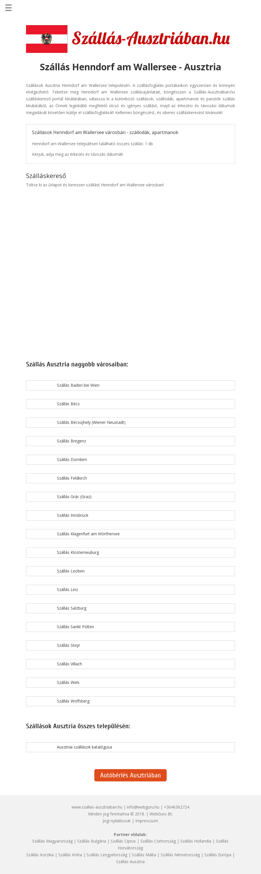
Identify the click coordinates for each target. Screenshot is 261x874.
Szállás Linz (67, 589)
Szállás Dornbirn (72, 459)
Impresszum (146, 820)
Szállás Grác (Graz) (74, 496)
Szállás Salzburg (71, 608)
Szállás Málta (144, 854)
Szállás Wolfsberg (73, 701)
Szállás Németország (180, 854)
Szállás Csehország (158, 841)
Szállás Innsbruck (72, 515)
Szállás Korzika (40, 854)
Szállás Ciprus (123, 841)
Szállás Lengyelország (107, 854)
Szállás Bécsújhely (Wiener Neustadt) (91, 422)
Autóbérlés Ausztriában (130, 775)
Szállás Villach (69, 664)
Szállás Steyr (68, 645)
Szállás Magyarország (52, 841)
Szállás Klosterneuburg (78, 552)
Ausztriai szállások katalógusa (84, 747)
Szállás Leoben (71, 571)
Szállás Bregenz (71, 441)
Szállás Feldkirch (72, 478)
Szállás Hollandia (195, 841)
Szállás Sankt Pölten (75, 626)
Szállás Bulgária (91, 841)
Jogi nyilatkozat (117, 820)
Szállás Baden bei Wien (78, 385)
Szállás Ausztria (130, 861)
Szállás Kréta (70, 854)
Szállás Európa (217, 854)
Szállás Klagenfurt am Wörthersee (88, 533)
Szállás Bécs (68, 403)
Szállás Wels (68, 682)
